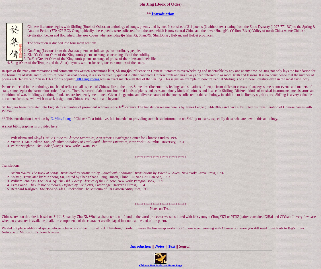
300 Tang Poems (88, 79)
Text (171, 246)
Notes (159, 246)
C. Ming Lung (60, 119)
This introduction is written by (28, 119)
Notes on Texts (160, 208)
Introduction (162, 14)
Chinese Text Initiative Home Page (160, 265)
